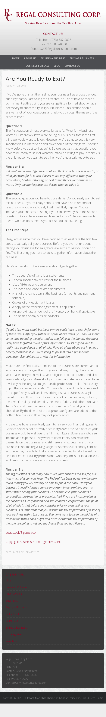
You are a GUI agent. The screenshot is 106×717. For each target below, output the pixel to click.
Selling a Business (53, 58)
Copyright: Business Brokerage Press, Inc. (33, 542)
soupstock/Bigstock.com (22, 532)
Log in (100, 698)
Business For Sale (37, 65)
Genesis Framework (70, 698)
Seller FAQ (12, 621)
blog (8, 580)
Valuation (11, 641)
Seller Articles (30, 552)
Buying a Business (82, 58)
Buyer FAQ (12, 600)
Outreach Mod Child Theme (39, 698)
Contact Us (72, 65)
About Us (30, 58)
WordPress (89, 698)
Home (16, 58)
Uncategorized (14, 634)
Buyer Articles (14, 594)
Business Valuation (17, 587)
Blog (57, 65)
